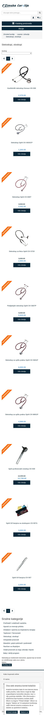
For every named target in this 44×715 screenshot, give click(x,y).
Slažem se (24, 712)
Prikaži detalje (12, 712)
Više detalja (22, 99)
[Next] (12, 59)
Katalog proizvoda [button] (22, 23)
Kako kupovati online (11, 674)
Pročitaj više (7, 665)
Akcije (21, 29)
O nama (6, 679)
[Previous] (4, 59)
